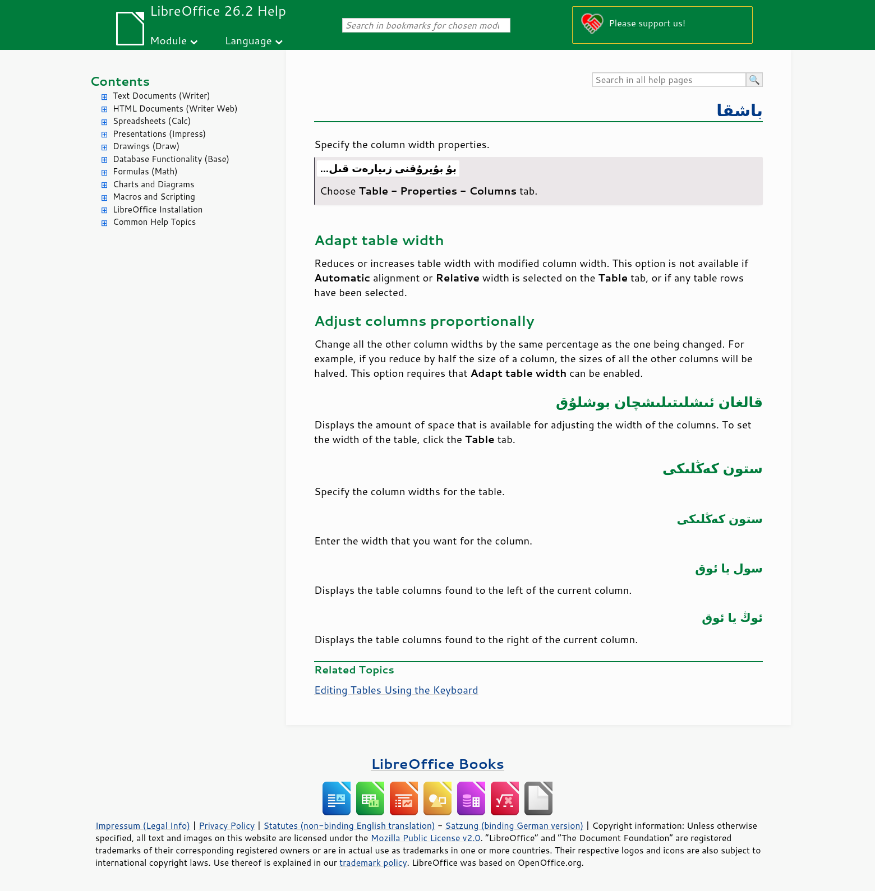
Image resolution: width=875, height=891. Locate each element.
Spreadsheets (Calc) (152, 121)
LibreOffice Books (437, 763)
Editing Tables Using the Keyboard (396, 689)
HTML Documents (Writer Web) (175, 108)
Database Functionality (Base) (171, 159)
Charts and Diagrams (153, 184)
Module (168, 40)
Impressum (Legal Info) (142, 825)
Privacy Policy (227, 825)
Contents (120, 81)
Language (248, 40)
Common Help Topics (154, 222)
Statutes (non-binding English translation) (349, 825)
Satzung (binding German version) (514, 825)
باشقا (739, 109)
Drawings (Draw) (146, 146)
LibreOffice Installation (157, 209)
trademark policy (373, 862)
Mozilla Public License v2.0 (426, 838)
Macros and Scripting (154, 196)
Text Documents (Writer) (161, 95)
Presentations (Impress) (159, 134)
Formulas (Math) (145, 171)
